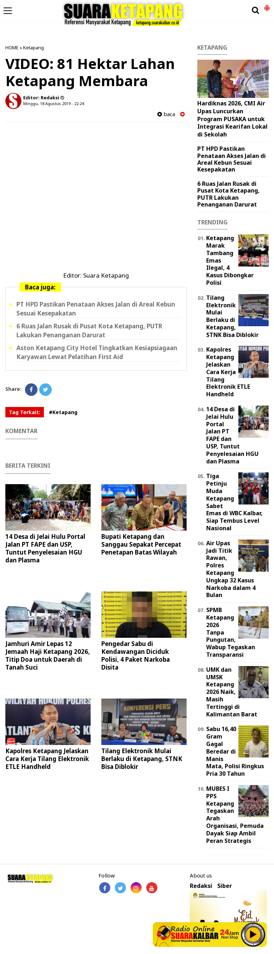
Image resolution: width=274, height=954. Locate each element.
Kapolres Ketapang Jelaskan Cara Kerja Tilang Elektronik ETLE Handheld (47, 759)
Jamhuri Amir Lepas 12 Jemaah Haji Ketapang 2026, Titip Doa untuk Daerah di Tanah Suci (47, 655)
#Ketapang (63, 412)
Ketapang (33, 47)
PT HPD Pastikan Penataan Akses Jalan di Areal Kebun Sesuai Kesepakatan (231, 159)
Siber (224, 886)
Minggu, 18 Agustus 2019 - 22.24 (53, 103)
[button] (266, 5)
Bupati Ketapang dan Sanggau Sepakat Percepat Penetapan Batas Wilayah (141, 544)
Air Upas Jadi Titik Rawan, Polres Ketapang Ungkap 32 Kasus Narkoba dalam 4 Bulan (230, 569)
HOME (12, 47)
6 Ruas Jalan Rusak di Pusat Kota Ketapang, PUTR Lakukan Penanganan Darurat (228, 194)
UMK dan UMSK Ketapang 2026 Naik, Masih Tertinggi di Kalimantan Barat (231, 692)
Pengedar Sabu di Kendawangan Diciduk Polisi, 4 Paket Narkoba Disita (135, 655)
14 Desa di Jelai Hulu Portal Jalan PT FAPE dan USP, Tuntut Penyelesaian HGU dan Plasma (45, 548)
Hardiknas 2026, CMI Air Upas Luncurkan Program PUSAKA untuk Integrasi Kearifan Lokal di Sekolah (232, 118)
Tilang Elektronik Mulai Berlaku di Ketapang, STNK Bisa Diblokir (141, 759)
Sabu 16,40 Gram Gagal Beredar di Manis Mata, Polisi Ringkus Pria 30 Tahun (235, 751)
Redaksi (201, 886)
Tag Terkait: (24, 412)
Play (253, 934)
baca (166, 114)
